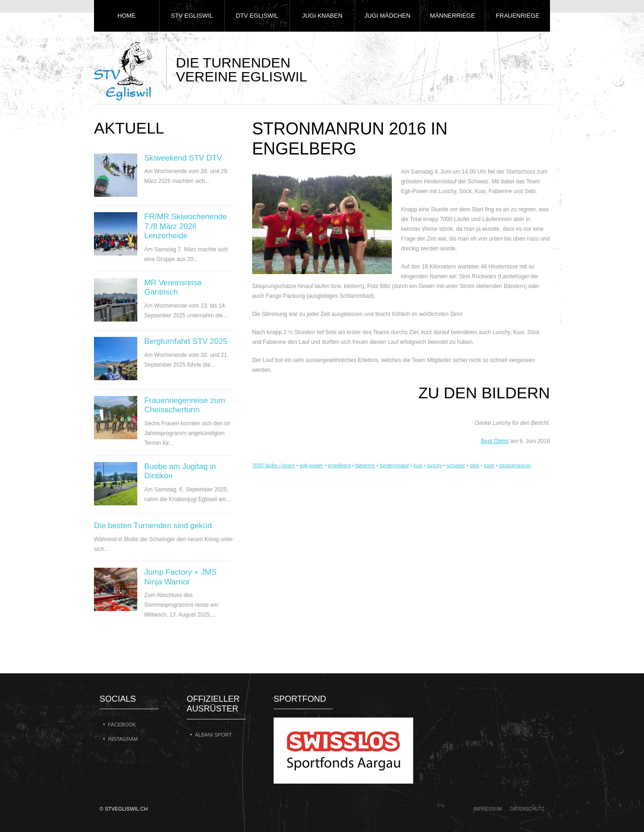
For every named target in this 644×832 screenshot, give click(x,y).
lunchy (434, 465)
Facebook (122, 724)
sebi (474, 465)
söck (489, 465)
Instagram (123, 739)
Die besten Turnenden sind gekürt (153, 525)
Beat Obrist (495, 441)
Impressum (488, 809)
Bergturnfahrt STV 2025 (186, 341)
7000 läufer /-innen (273, 465)
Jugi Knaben (322, 15)
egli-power (311, 465)
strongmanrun (514, 465)
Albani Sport (213, 735)
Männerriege (452, 15)
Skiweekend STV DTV (183, 158)
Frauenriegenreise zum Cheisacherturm (184, 405)
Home (127, 15)
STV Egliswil (192, 15)
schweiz (456, 465)
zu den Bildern (484, 393)
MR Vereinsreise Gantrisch (173, 287)
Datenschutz (527, 809)
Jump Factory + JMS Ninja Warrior (180, 577)
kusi (418, 465)
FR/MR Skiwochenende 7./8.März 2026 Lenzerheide (185, 226)
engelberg (339, 465)
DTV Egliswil (257, 15)
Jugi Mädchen (387, 15)
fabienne (365, 465)
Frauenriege (518, 15)
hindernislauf (394, 465)
